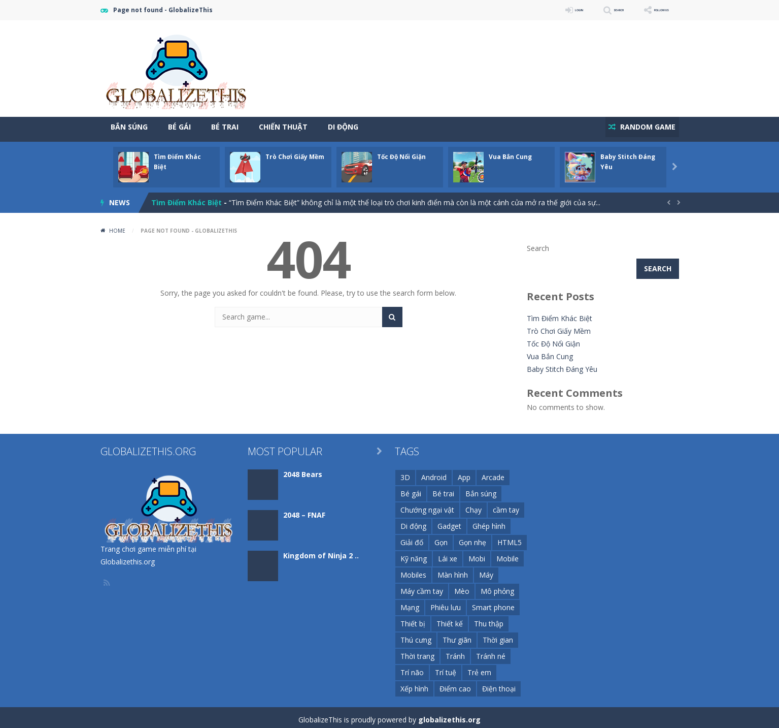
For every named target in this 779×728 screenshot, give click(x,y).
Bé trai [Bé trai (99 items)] (443, 489)
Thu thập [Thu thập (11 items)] (488, 619)
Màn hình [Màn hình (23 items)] (452, 570)
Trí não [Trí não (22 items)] (412, 668)
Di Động (343, 127)
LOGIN (535, 10)
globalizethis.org (449, 715)
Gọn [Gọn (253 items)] (441, 538)
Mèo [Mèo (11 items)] (461, 586)
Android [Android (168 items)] (434, 473)
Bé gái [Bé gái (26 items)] (410, 489)
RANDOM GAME (642, 127)
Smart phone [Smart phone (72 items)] (493, 603)
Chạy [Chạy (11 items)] (473, 505)
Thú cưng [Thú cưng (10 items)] (415, 635)
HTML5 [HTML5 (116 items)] (509, 538)
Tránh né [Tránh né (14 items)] (490, 651)
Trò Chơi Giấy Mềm (294, 152)
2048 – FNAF (304, 510)
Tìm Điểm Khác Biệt (186, 198)
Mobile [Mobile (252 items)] (507, 554)
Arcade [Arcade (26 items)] (493, 473)
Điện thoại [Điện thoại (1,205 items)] (499, 684)
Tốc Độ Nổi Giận (401, 152)
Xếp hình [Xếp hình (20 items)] (414, 684)
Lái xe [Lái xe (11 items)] (447, 554)
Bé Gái (179, 127)
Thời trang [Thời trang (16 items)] (417, 651)
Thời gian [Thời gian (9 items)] (498, 635)
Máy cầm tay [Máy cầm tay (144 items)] (421, 586)
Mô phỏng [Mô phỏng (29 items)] (497, 586)
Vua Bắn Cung (510, 152)
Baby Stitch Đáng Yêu (562, 364)
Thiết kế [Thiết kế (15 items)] (449, 619)
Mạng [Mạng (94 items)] (409, 603)
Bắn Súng (129, 127)
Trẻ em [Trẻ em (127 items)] (479, 668)
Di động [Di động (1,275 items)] (413, 521)
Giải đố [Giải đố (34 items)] (411, 538)
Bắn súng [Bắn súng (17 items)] (480, 489)
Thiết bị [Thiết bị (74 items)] (412, 619)
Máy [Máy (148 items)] (486, 570)
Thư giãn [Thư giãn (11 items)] (457, 635)
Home (117, 226)
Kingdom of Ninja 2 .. (321, 551)
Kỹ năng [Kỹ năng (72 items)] (413, 554)
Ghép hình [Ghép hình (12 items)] (488, 521)
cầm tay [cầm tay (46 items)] (506, 505)
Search (538, 243)
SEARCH (589, 10)
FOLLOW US (650, 10)
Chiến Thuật (283, 127)
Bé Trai (225, 127)
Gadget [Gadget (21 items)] (449, 521)
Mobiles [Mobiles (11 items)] (413, 570)
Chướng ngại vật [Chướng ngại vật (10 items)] (427, 505)
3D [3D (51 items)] (405, 473)
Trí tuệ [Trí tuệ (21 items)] (445, 668)
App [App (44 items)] (464, 473)
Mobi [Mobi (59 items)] (476, 554)
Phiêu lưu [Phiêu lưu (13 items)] (445, 603)
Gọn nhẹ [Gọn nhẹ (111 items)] (472, 538)
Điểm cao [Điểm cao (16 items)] (455, 684)
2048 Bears (302, 469)
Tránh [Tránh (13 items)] (455, 651)
